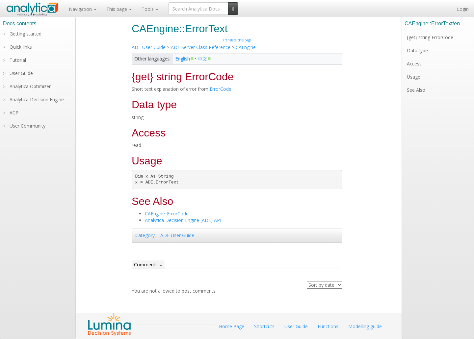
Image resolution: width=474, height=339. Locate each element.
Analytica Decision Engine (37, 99)
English (182, 59)
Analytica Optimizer (30, 86)
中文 (202, 59)
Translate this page (237, 40)
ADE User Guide (149, 47)
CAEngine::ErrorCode (167, 213)
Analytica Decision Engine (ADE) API (183, 220)
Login (461, 9)
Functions (328, 326)
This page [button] (119, 9)
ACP (14, 112)
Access (414, 64)
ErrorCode (220, 89)
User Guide (21, 73)
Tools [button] (150, 9)
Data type (417, 50)
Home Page (231, 326)
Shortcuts (264, 326)
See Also (416, 90)
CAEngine (246, 47)
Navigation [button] (82, 9)
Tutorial (18, 60)
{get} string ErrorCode (430, 37)
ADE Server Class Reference (200, 47)
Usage (413, 77)
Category (145, 235)
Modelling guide (365, 326)
